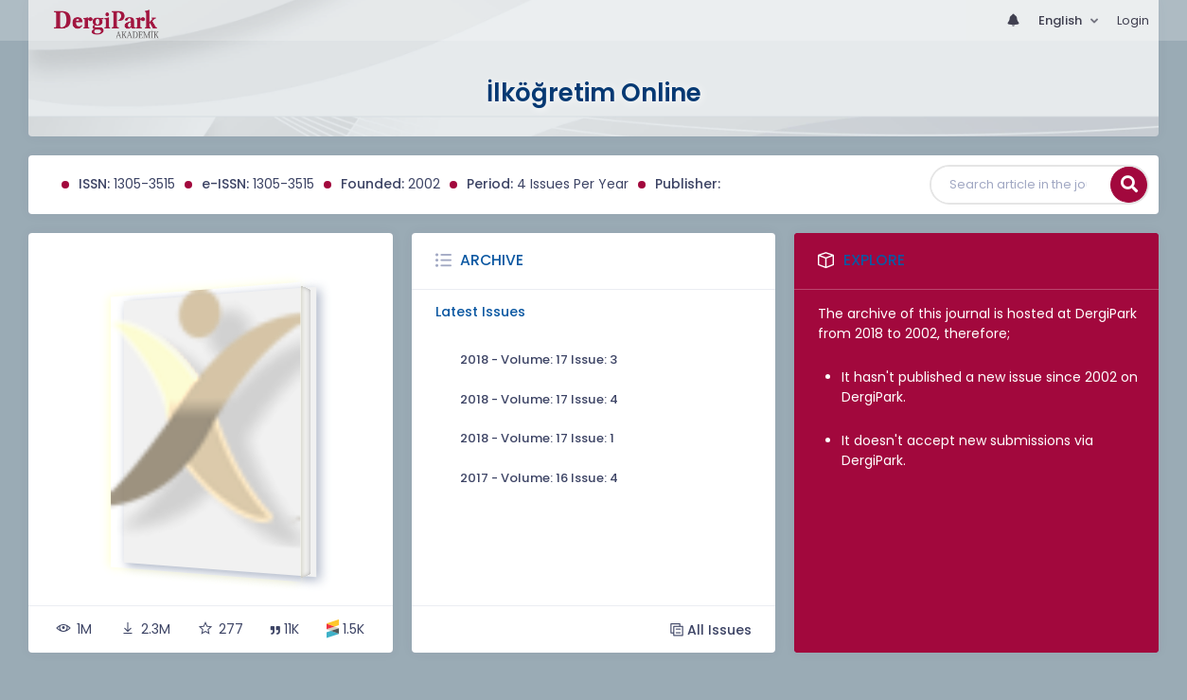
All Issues (711, 629)
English (1061, 20)
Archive (491, 260)
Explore (874, 260)
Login (1133, 20)
